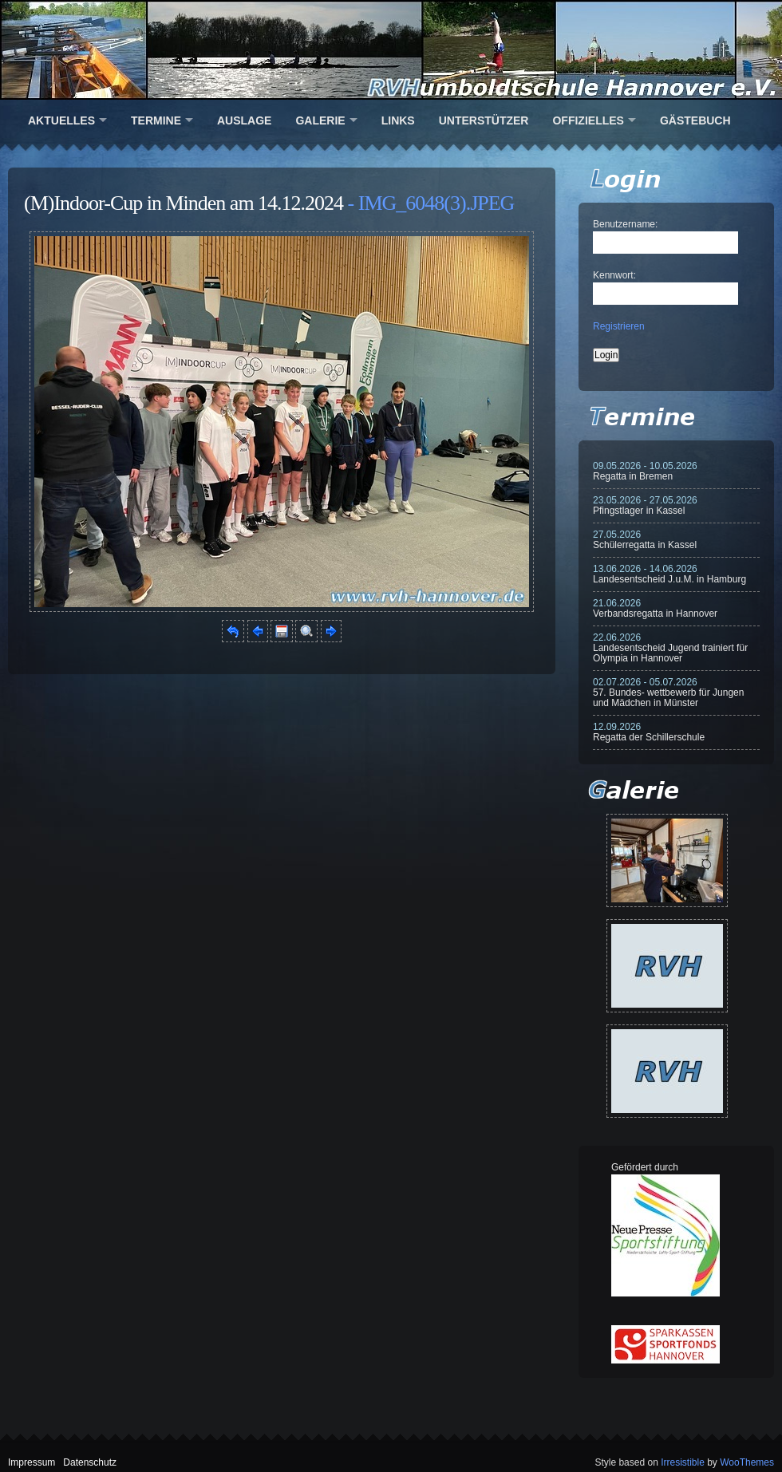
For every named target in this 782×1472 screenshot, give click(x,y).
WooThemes (747, 1462)
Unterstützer (484, 120)
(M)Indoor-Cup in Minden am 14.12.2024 (183, 203)
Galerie (320, 120)
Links (398, 120)
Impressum (31, 1462)
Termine (156, 120)
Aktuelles (61, 120)
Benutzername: (625, 224)
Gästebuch (695, 120)
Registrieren (619, 326)
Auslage (244, 120)
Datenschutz (90, 1462)
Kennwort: (614, 275)
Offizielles (587, 120)
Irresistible (683, 1462)
